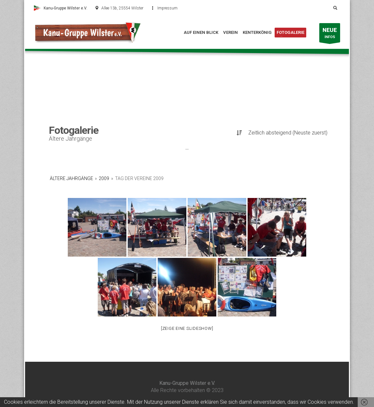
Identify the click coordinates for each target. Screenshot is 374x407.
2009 (104, 178)
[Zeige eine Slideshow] (187, 328)
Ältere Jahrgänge (71, 178)
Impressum (167, 8)
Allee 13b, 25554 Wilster (122, 8)
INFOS (329, 34)
